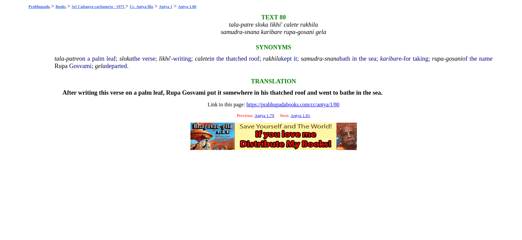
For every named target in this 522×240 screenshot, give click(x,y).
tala (59, 58)
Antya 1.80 (187, 6)
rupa (438, 58)
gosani (454, 58)
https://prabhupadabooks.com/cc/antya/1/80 (293, 104)
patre (72, 58)
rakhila (272, 58)
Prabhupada (39, 6)
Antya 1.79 (264, 115)
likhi (164, 58)
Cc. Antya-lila (141, 6)
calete (202, 58)
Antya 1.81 (300, 115)
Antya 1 (165, 6)
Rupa (61, 65)
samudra (312, 58)
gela (100, 65)
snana (332, 58)
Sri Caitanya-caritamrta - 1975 (98, 6)
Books (61, 6)
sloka (126, 58)
